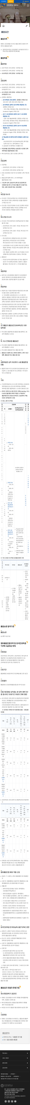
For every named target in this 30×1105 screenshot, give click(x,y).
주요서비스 (4, 1053)
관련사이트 (4, 1063)
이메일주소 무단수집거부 (6, 1076)
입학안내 (11, 1)
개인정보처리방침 (4, 1074)
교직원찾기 (12, 1074)
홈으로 (3, 26)
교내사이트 (4, 1068)
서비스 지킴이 (5, 1058)
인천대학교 (3, 1)
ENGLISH (27, 1)
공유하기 (27, 26)
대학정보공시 (16, 1076)
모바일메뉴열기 (28, 5)
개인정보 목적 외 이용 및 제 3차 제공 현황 (9, 1078)
